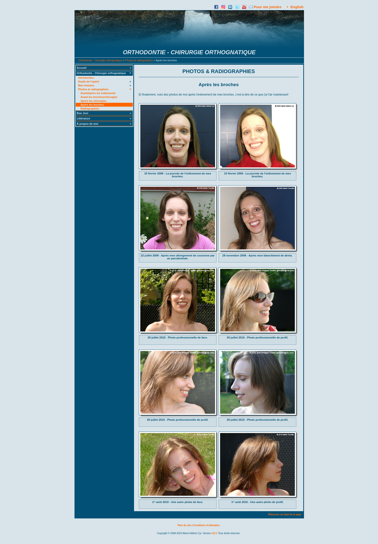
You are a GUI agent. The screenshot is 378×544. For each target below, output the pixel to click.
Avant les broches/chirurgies (99, 97)
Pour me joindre (267, 7)
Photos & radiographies (139, 60)
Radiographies (90, 108)
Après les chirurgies (94, 100)
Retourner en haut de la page (284, 514)
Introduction (86, 77)
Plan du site (184, 525)
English (297, 7)
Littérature (83, 118)
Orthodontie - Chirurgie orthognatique (100, 60)
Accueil (81, 67)
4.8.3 (214, 533)
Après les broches (92, 104)
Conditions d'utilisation (206, 525)
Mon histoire (86, 85)
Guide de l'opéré (88, 81)
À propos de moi (87, 123)
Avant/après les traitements (98, 93)
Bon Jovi (82, 113)
